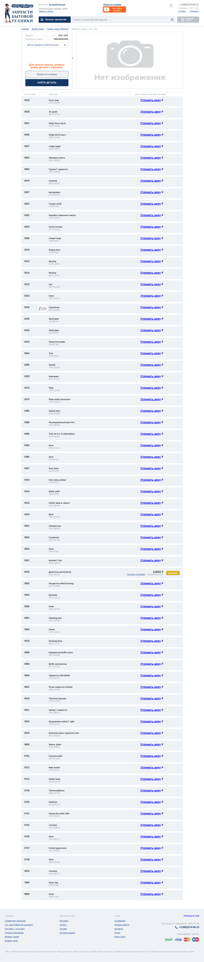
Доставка (64, 921)
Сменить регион (46, 11)
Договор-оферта (121, 925)
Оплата (63, 925)
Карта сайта (119, 937)
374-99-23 (189, 4)
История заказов (67, 933)
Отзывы (182, 11)
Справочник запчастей (15, 921)
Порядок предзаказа (14, 933)
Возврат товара (12, 937)
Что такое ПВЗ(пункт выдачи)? (19, 925)
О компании (119, 921)
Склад (117, 933)
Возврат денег (11, 941)
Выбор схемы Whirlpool (57, 29)
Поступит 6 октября (136, 574)
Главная (25, 29)
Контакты (194, 11)
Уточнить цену (150, 100)
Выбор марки (38, 29)
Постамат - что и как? (15, 929)
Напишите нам (191, 916)
